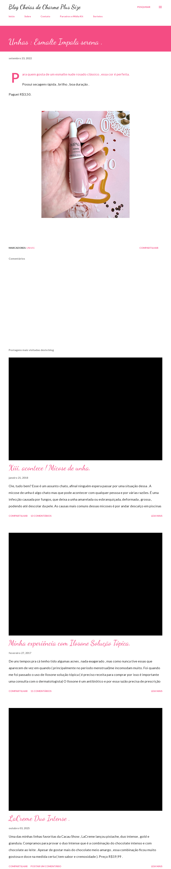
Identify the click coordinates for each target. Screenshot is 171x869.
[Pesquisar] (143, 7)
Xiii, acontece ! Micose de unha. (50, 467)
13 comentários (41, 515)
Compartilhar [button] (148, 247)
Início (12, 16)
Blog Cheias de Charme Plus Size (44, 7)
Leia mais (156, 515)
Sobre (27, 16)
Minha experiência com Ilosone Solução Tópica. (70, 643)
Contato (45, 16)
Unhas (31, 247)
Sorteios (98, 16)
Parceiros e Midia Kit (71, 16)
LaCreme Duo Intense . (39, 818)
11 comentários (41, 691)
